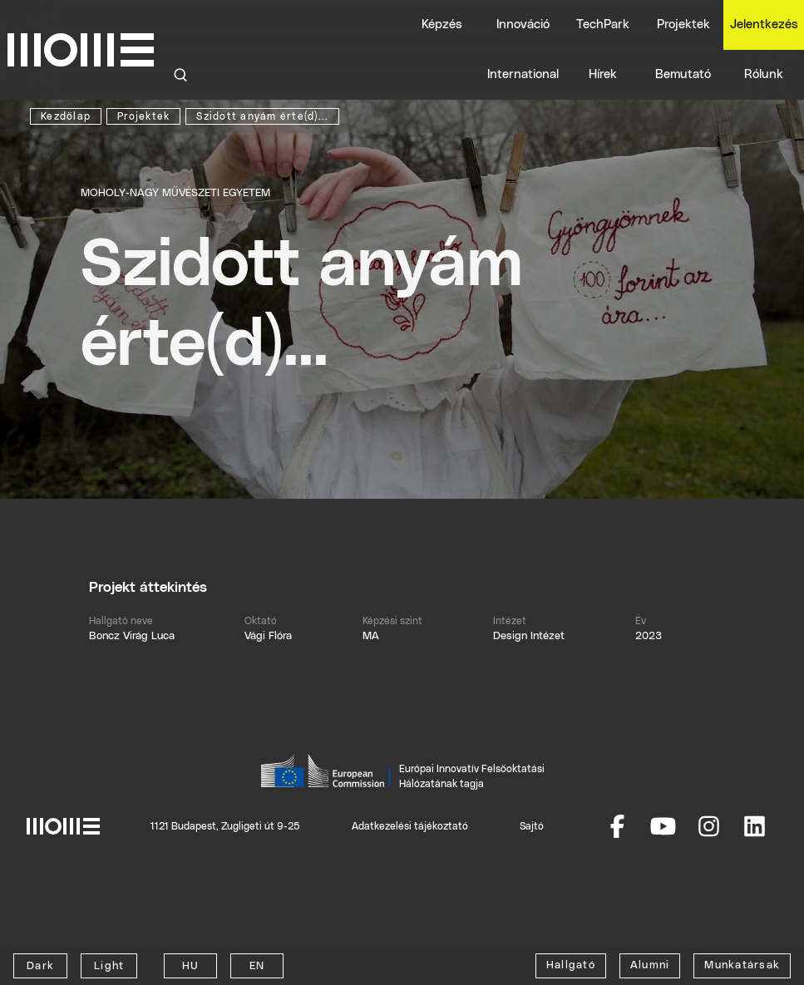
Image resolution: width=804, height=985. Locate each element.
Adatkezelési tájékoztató (410, 826)
